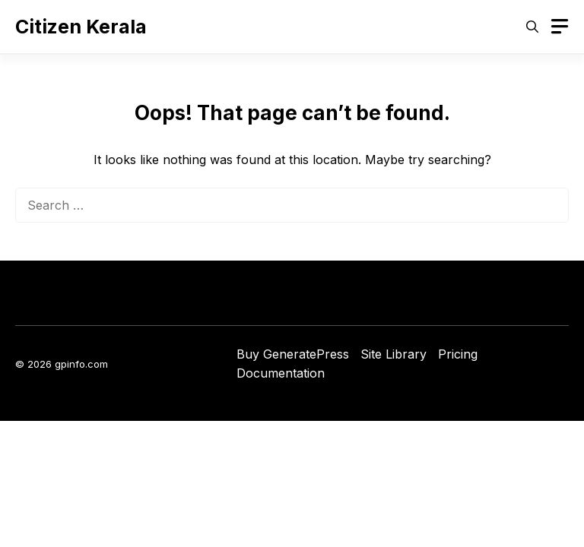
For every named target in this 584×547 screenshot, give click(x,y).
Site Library (393, 354)
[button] (532, 27)
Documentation (280, 373)
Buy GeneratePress (292, 354)
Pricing (458, 354)
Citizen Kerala (81, 26)
